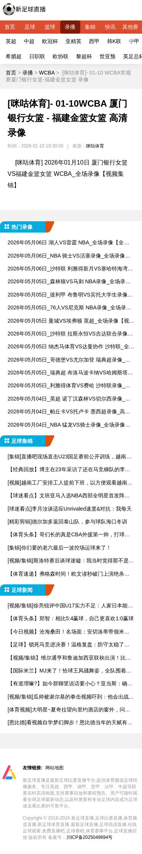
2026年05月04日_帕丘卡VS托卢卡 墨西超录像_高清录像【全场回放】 (69, 412)
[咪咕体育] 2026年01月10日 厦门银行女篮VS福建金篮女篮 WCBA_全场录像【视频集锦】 (68, 173)
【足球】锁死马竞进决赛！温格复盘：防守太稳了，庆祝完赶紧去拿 (69, 645)
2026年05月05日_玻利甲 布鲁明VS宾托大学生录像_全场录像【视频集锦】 (69, 295)
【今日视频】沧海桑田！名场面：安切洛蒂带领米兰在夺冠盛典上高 (69, 632)
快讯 (110, 27)
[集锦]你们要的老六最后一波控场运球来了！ (59, 548)
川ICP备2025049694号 (89, 837)
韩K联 (114, 41)
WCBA (47, 73)
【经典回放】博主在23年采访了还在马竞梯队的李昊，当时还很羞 (66, 470)
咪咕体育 (95, 146)
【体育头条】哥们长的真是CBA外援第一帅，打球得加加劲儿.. (69, 535)
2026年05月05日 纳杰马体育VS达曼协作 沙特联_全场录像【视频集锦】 (71, 347)
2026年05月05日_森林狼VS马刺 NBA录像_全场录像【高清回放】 (69, 282)
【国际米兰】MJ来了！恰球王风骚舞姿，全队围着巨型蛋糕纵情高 (69, 671)
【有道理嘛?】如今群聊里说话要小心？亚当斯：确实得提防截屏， (70, 684)
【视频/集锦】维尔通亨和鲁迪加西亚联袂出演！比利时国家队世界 (69, 658)
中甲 (134, 41)
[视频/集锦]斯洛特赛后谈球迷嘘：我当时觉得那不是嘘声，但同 (71, 561)
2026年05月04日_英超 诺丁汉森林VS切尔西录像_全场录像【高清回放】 (69, 399)
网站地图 (54, 767)
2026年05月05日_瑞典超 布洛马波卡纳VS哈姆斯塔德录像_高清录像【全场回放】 (70, 373)
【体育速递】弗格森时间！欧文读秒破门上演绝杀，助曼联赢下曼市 (69, 574)
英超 (11, 41)
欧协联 (61, 56)
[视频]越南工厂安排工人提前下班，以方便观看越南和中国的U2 (70, 483)
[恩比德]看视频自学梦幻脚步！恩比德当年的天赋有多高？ (70, 723)
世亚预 (107, 56)
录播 (70, 27)
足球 (30, 27)
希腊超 (14, 56)
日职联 (37, 56)
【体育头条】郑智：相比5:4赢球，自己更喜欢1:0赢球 (71, 618)
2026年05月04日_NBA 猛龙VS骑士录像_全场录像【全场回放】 (66, 425)
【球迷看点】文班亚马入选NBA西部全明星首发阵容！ (66, 496)
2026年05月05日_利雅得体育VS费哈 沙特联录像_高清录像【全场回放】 (69, 386)
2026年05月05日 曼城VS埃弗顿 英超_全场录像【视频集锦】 (71, 321)
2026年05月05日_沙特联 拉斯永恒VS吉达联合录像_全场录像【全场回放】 (69, 334)
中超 (29, 41)
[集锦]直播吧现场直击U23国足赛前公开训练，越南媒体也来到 (69, 457)
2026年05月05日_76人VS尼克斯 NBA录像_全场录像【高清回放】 (69, 308)
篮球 (50, 27)
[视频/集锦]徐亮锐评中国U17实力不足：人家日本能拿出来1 (70, 606)
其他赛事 (130, 29)
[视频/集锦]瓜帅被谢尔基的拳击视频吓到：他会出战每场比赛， (71, 697)
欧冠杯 (50, 41)
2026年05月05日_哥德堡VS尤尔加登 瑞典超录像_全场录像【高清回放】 (69, 360)
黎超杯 (84, 56)
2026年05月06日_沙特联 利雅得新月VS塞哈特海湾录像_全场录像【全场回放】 (70, 269)
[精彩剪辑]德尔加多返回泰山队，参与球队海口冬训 (67, 522)
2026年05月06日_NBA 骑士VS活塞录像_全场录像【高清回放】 (66, 256)
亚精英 (73, 41)
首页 (10, 27)
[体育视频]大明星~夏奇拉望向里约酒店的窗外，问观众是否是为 (69, 710)
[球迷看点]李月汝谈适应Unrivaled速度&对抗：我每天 (70, 509)
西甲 (94, 41)
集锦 (90, 27)
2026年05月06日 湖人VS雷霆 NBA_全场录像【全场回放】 (68, 243)
